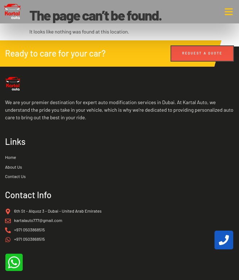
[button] (229, 12)
